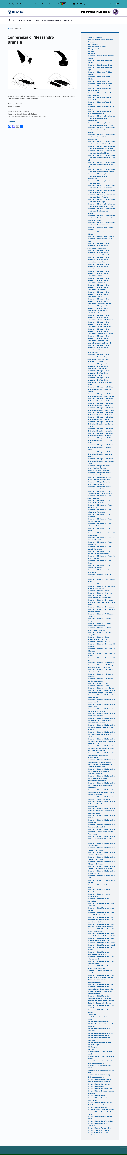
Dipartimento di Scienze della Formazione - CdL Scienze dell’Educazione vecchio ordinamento (101, 785)
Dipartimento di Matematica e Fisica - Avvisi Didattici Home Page (100, 501)
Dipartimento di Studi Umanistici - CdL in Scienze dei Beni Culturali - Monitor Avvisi (101, 934)
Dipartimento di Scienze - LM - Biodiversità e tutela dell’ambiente (99, 596)
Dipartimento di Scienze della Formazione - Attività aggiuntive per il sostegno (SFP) (101, 691)
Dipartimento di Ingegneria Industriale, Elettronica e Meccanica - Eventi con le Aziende (100, 424)
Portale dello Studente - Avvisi (98, 1017)
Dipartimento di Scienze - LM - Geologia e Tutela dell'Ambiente (101, 610)
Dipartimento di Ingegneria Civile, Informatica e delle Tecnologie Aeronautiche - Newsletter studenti (99, 301)
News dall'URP (92, 1015)
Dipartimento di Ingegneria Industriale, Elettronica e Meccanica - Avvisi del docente (100, 389)
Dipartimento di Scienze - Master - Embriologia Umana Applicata (99, 638)
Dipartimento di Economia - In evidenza (100, 84)
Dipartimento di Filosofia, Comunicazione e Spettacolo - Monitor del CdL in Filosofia (101, 211)
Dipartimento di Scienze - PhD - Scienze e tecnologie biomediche (101, 680)
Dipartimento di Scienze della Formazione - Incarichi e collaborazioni (101, 826)
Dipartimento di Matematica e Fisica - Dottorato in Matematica (100, 525)
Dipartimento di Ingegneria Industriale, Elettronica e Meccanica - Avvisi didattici (101, 395)
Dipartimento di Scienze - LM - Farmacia (101, 607)
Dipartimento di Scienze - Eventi (98, 591)
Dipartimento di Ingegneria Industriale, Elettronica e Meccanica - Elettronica (100, 413)
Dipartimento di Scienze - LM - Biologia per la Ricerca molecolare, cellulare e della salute (101, 602)
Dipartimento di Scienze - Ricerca (98, 686)
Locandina (11, 121)
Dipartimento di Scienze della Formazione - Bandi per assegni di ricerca (101, 710)
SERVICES (67, 20)
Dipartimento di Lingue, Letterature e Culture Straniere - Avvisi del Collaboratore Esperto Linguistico (100, 468)
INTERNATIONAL (54, 20)
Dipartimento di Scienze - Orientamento (101, 662)
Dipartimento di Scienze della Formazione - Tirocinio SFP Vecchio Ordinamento (101, 867)
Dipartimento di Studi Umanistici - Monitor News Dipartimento (99, 953)
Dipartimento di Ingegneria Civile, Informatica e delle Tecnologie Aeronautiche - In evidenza (98, 280)
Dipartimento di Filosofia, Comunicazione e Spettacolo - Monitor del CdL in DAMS (101, 205)
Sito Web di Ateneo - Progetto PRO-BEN (101, 1109)
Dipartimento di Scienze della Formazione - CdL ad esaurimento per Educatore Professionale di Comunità (101, 720)
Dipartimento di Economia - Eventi (99, 81)
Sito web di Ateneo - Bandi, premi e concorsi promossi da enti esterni (99, 1080)
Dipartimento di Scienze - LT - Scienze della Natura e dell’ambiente (100, 624)
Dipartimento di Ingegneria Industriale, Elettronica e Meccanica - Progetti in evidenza (100, 454)
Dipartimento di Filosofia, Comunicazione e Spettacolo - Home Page (101, 200)
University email (54, 4)
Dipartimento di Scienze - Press (98, 683)
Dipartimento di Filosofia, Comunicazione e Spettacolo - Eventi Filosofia (101, 196)
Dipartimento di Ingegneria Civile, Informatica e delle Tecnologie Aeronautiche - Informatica (98, 287)
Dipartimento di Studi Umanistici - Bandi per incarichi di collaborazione (101, 914)
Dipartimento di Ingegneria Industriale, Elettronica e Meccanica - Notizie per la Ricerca (100, 440)
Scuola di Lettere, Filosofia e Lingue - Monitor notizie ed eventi (100, 1076)
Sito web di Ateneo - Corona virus (99, 1084)
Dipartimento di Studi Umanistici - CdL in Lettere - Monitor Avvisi (101, 930)
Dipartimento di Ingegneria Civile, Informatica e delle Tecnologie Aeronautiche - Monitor (98, 294)
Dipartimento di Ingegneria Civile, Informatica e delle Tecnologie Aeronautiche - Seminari (98, 373)
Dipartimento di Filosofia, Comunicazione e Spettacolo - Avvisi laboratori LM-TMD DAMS (101, 164)
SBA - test (91, 1049)
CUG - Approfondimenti (95, 49)
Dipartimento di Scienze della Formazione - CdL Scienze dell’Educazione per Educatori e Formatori (101, 771)
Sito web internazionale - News (98, 1133)
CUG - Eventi (92, 51)
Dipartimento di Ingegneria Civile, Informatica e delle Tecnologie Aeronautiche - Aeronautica (98, 245)
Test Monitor (92, 1135)
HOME (10, 20)
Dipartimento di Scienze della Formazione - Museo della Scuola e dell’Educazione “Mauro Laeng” (101, 831)
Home (10, 28)
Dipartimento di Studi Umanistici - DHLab (101, 943)
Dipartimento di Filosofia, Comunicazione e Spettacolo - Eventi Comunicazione (101, 186)
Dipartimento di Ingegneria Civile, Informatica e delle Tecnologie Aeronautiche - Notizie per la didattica (100, 317)
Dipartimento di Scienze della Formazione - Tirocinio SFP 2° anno (101, 849)
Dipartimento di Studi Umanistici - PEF (100, 984)
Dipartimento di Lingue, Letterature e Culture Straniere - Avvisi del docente (100, 474)
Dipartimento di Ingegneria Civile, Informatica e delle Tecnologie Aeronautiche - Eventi (98, 273)
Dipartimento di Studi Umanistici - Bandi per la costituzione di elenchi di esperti (101, 925)
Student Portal (24, 4)
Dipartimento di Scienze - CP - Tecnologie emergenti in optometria (101, 587)
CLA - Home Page (93, 44)
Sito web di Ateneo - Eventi (96, 1086)
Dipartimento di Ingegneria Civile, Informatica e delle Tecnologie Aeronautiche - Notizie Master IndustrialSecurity (98, 309)
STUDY (30, 20)
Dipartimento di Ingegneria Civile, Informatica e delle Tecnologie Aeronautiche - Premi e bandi (98, 366)
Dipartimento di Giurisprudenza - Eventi (101, 236)
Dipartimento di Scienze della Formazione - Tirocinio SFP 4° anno (101, 858)
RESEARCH (41, 20)
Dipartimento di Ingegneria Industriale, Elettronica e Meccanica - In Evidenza (100, 399)
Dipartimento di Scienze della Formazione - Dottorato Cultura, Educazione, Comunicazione (101, 803)
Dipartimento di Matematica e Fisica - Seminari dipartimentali (100, 566)
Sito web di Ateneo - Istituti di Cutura (100, 1089)
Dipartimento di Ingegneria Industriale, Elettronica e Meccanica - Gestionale (100, 430)
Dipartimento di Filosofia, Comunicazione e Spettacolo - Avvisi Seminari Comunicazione (101, 176)
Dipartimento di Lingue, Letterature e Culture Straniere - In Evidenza (100, 488)
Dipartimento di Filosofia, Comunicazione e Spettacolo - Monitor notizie (101, 223)
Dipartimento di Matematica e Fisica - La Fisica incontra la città (101, 538)
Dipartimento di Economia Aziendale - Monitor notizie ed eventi (100, 112)
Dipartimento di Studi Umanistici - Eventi (101, 945)
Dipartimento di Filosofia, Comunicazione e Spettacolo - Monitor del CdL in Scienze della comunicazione (101, 218)
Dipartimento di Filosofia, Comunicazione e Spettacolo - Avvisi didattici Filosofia (101, 147)
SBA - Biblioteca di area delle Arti (98, 1021)
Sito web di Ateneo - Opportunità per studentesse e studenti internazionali (100, 1103)
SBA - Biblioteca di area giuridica (98, 1035)
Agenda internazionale (95, 37)
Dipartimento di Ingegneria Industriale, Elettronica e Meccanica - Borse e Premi (101, 409)
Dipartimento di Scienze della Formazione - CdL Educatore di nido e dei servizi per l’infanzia (101, 727)
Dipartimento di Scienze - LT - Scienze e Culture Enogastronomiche (100, 629)
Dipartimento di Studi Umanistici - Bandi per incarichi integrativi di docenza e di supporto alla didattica (101, 919)
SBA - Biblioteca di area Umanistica (99, 1042)
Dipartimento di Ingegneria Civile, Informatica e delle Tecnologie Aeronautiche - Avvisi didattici (98, 259)
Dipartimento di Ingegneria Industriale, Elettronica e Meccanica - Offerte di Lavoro (100, 447)
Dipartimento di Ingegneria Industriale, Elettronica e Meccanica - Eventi (100, 418)
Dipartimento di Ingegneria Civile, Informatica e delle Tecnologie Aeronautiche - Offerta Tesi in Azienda (100, 331)
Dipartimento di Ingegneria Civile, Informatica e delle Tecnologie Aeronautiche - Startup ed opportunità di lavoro (101, 381)
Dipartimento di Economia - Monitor (99, 86)
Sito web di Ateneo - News (96, 1096)
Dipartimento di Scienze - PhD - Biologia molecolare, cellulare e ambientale (101, 666)
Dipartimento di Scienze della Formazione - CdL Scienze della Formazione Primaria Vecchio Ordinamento (101, 792)
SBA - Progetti (92, 1047)
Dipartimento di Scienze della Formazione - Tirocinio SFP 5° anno (101, 863)
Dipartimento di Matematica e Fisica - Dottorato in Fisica (100, 520)
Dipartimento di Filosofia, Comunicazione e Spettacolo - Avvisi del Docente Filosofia (101, 129)
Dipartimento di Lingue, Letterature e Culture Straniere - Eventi (100, 483)
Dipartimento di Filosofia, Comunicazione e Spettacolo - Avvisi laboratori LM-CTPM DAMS (101, 157)
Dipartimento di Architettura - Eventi (100, 65)
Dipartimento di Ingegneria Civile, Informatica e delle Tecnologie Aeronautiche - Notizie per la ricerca (99, 324)
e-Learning (34, 4)
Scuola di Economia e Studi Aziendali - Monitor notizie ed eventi (100, 1062)
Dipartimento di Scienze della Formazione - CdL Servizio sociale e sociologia (101, 798)
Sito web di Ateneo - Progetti (97, 1107)
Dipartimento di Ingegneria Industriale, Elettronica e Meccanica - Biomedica (100, 404)
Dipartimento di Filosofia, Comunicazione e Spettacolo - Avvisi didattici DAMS (101, 142)
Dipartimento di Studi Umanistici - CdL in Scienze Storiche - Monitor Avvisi (101, 939)
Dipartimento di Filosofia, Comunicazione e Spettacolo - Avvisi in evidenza (101, 152)
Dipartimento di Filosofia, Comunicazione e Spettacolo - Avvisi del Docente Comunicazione (101, 118)
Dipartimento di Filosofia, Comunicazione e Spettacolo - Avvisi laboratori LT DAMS (101, 170)
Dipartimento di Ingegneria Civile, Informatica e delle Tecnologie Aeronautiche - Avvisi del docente (99, 252)
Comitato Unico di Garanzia (97, 47)
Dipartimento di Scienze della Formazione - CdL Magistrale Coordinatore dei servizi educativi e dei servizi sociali (101, 748)
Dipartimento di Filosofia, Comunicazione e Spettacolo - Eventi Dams (101, 191)
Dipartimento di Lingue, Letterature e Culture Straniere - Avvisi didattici (100, 478)
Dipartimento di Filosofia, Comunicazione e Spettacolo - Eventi (101, 182)
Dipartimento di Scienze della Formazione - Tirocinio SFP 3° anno (101, 853)
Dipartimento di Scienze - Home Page (100, 593)
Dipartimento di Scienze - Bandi (98, 584)
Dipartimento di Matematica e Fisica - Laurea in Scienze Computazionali (100, 552)
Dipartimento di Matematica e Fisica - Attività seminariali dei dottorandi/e (100, 492)
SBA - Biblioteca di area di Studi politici (101, 1033)
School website (43, 4)
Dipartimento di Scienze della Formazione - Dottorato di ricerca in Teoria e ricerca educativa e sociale (101, 810)
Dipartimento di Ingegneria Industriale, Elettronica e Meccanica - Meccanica (100, 434)
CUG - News (91, 53)
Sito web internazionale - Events (98, 1130)
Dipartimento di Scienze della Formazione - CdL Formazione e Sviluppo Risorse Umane (101, 734)
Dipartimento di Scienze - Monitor (99, 642)
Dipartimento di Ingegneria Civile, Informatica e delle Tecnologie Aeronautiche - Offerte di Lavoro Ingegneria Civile (98, 348)
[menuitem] (10, 20)
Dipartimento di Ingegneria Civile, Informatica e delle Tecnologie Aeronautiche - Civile (98, 266)
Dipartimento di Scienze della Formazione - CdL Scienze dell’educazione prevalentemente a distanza (101, 778)
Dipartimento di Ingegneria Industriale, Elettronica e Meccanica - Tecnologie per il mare (101, 461)
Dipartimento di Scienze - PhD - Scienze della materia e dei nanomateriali (100, 670)
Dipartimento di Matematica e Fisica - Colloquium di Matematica (100, 511)
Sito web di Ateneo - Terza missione (99, 1128)
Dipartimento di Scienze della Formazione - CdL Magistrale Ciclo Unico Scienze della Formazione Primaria (101, 741)
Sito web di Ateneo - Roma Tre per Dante (101, 1121)
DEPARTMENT (19, 20)
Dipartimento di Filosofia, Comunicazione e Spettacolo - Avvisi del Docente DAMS (101, 124)
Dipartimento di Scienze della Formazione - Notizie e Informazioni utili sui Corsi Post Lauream (101, 838)
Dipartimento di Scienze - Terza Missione (101, 688)
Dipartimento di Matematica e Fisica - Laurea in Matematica (100, 548)
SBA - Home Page (93, 1045)
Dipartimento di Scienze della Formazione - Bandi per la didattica (101, 714)
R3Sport (90, 1019)
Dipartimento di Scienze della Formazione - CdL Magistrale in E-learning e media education (101, 755)
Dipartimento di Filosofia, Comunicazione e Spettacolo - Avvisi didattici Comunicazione (101, 137)
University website (13, 4)
